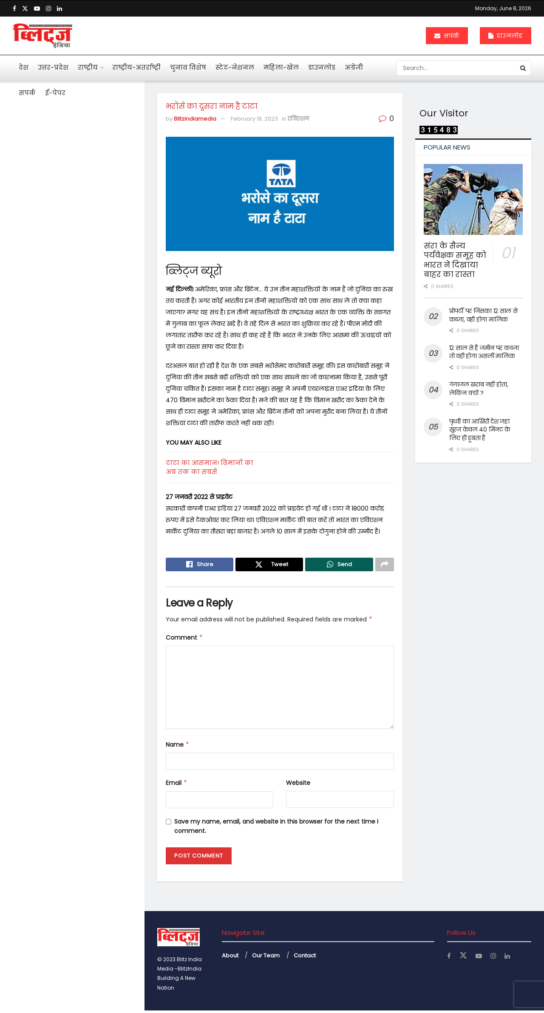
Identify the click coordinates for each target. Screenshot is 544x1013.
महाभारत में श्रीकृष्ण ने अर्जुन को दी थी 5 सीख (88, 434)
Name (178, 747)
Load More (72, 750)
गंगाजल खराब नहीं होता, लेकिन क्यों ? (478, 388)
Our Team (266, 958)
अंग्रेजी (354, 67)
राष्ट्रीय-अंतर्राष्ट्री (136, 67)
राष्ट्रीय (88, 67)
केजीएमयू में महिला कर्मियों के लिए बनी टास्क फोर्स (90, 614)
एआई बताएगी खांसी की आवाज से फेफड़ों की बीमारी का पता (86, 389)
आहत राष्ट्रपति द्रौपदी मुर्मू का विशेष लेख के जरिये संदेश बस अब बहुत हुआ (88, 194)
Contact (305, 958)
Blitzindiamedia (195, 119)
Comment (184, 640)
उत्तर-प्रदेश (53, 67)
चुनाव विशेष (188, 67)
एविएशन (298, 119)
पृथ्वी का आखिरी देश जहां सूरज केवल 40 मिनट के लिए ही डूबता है (480, 429)
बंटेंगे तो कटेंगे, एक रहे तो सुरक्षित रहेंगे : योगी (86, 659)
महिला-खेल (281, 67)
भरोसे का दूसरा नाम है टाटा (57, 148)
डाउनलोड (505, 35)
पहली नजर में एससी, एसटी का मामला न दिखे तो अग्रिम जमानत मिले (85, 287)
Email (176, 785)
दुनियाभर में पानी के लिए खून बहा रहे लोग (87, 479)
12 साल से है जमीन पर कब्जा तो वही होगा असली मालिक (484, 352)
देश (23, 67)
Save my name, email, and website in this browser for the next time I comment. (276, 828)
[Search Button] (523, 68)
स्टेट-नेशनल (234, 67)
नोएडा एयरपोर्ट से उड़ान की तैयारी (86, 700)
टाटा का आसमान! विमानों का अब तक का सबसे (209, 467)
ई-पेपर (55, 92)
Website (298, 785)
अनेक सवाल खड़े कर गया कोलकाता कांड (77, 344)
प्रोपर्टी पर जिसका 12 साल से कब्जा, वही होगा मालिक (483, 315)
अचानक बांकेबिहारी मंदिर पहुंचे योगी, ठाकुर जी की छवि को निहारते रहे (90, 569)
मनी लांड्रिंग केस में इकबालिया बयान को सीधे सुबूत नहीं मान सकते (89, 238)
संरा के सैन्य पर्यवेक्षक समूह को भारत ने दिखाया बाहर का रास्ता (455, 260)
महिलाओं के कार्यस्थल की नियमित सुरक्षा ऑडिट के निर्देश (89, 524)
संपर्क (446, 35)
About (230, 958)
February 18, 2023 (254, 119)
